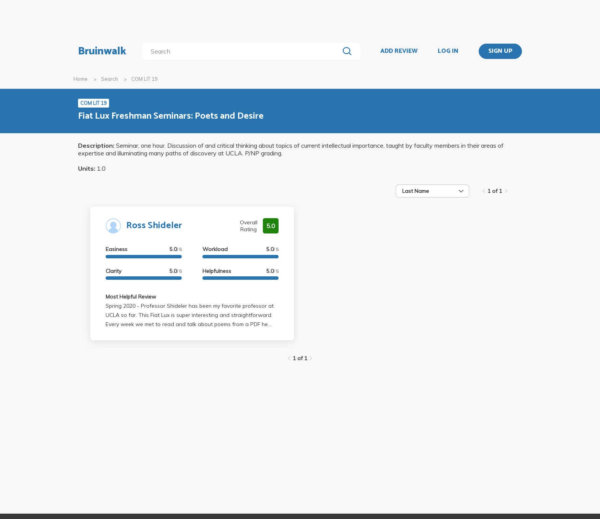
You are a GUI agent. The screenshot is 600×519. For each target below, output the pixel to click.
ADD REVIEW (398, 51)
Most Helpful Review (131, 296)
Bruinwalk (102, 51)
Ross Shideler (154, 225)
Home (80, 79)
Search (109, 79)
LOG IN (448, 51)
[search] (242, 51)
